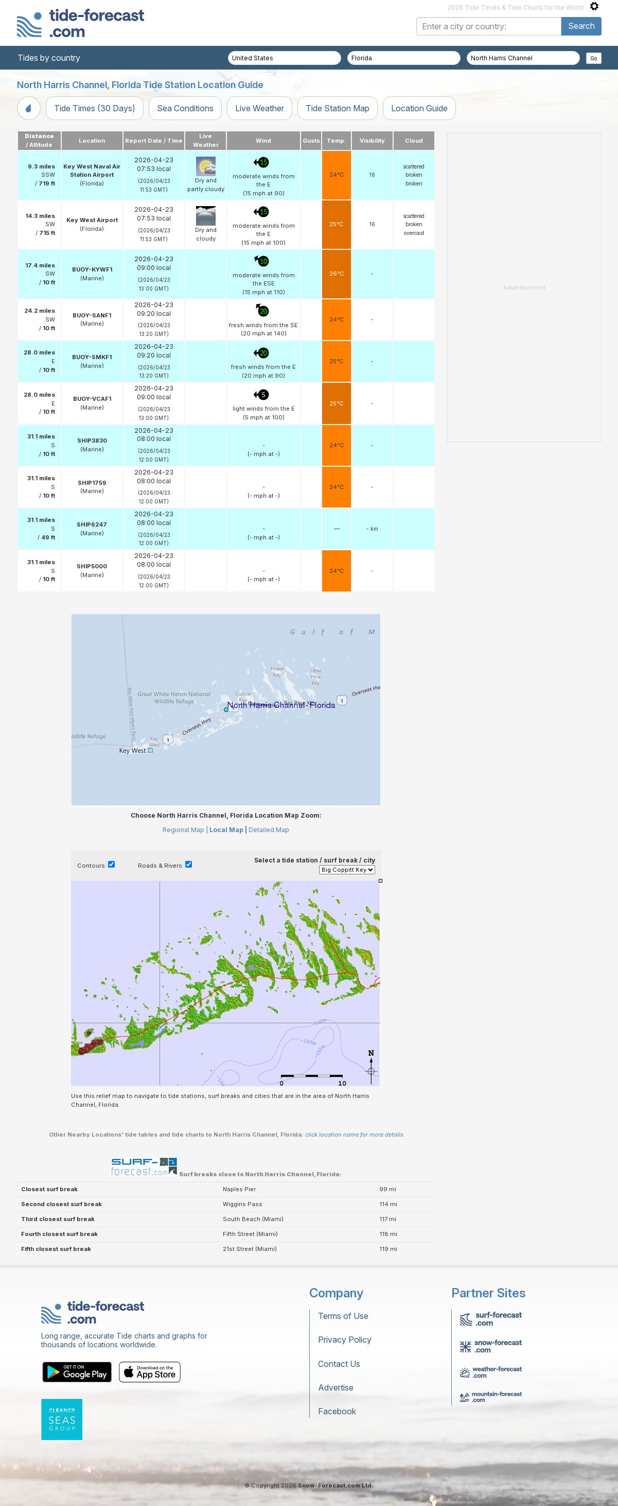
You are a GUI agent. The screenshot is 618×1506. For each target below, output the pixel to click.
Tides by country (48, 58)
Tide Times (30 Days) (94, 108)
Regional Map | (185, 830)
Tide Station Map (337, 108)
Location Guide (419, 108)
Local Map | (228, 830)
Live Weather (259, 108)
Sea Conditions (185, 108)
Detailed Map (269, 830)
